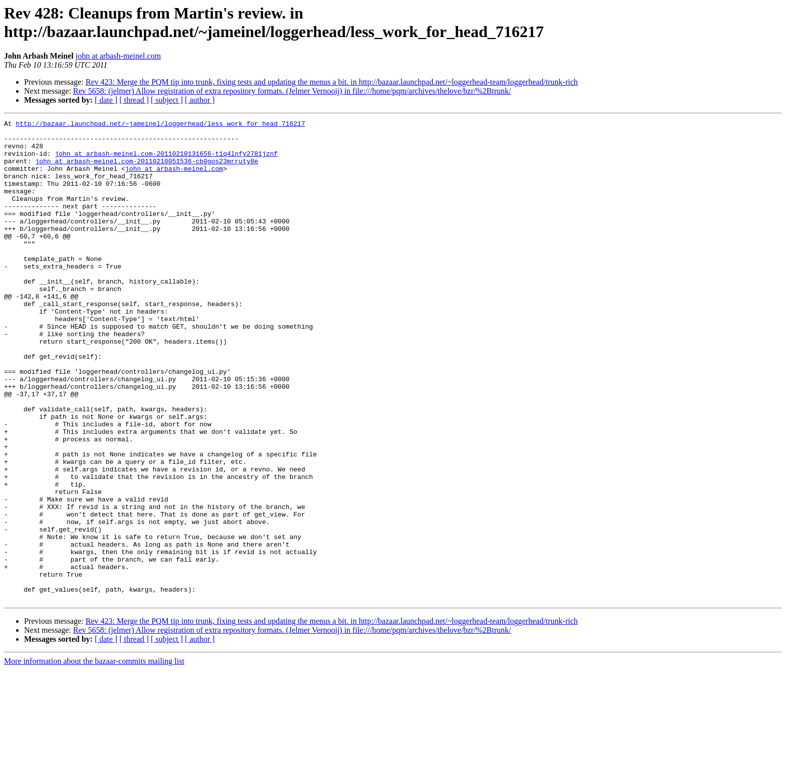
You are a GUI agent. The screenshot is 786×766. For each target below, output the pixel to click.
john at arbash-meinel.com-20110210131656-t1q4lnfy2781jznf (166, 160)
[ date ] (106, 100)
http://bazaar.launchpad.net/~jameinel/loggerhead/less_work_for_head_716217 (160, 124)
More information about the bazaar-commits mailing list (94, 757)
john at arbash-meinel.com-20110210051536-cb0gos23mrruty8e (146, 169)
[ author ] (200, 100)
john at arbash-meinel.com (118, 56)
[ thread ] (134, 100)
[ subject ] (167, 100)
